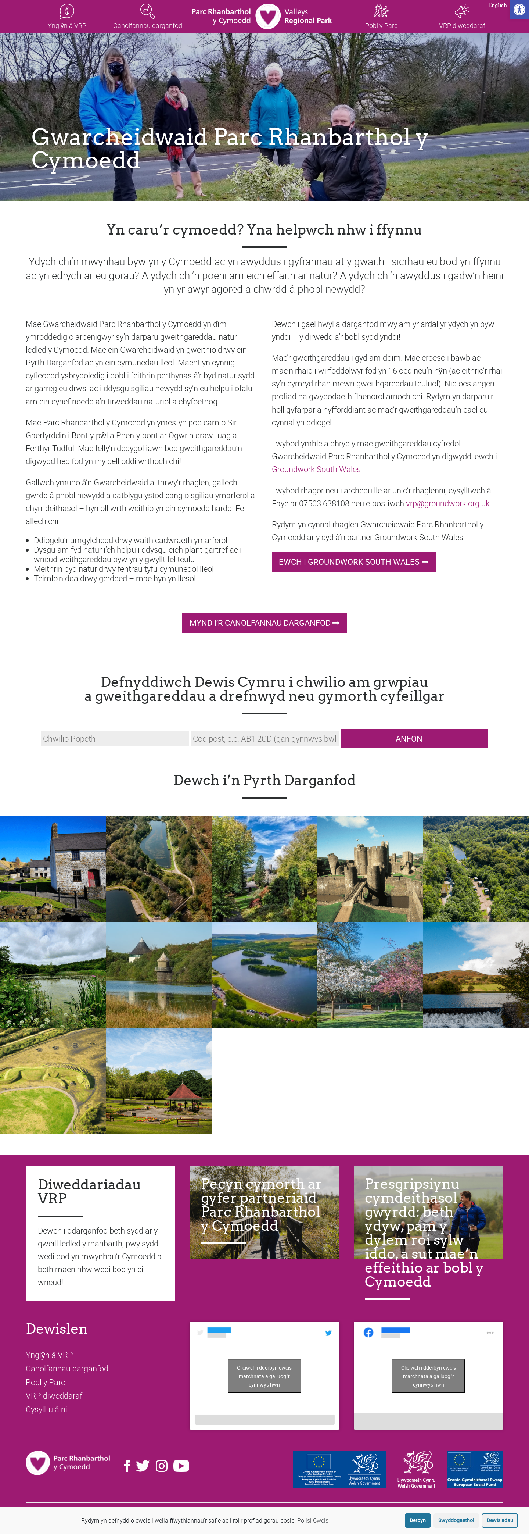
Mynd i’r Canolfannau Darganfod (260, 622)
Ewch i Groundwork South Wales (349, 561)
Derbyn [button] (418, 1520)
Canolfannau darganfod (67, 1368)
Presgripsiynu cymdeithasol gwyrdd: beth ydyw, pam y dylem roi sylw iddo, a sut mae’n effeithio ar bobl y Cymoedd (424, 1232)
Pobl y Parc (45, 1382)
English (497, 5)
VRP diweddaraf (54, 1395)
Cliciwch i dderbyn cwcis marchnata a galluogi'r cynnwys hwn (264, 1376)
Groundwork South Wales (316, 469)
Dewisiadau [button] (500, 1520)
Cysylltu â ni (46, 1409)
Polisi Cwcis (312, 1520)
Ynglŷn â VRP (49, 1354)
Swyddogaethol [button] (456, 1520)
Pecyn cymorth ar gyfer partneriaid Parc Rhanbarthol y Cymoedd (261, 1204)
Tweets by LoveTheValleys (264, 1376)
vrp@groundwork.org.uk (448, 503)
